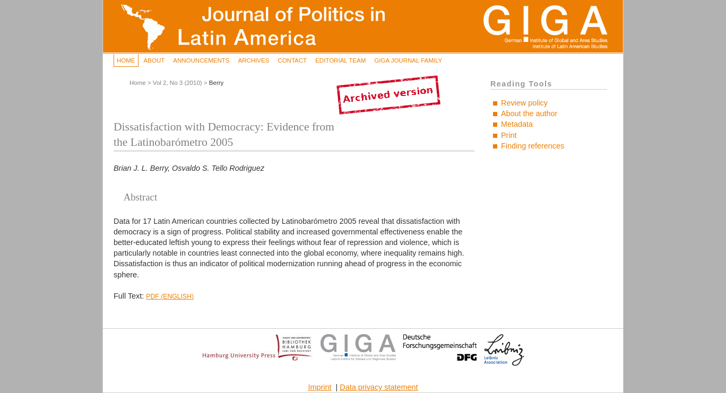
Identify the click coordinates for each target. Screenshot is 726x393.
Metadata (517, 124)
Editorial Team (340, 60)
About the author (529, 113)
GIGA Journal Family (408, 60)
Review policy (524, 103)
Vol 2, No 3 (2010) (177, 83)
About (154, 60)
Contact (292, 60)
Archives (253, 60)
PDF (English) (170, 296)
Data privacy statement (379, 387)
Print (509, 135)
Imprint (320, 387)
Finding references (532, 146)
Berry (216, 83)
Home (126, 60)
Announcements (201, 60)
